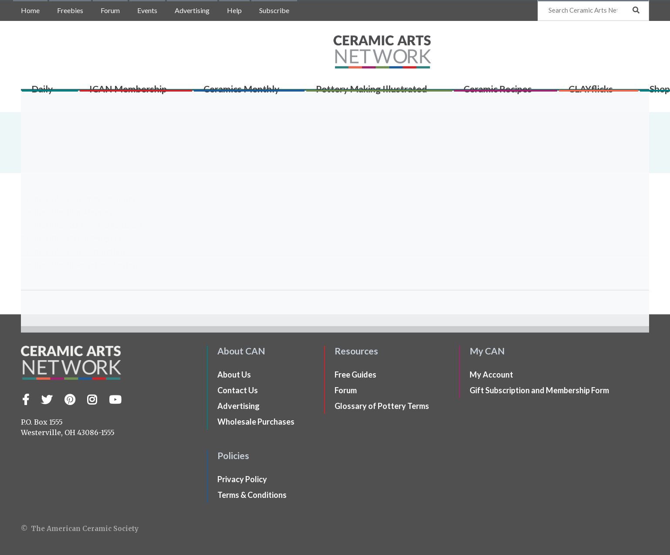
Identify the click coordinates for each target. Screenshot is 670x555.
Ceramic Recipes (475, 92)
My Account (491, 374)
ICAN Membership (126, 92)
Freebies (70, 10)
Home (30, 10)
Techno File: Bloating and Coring (79, 264)
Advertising (192, 10)
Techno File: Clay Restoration (73, 251)
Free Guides (355, 374)
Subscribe (274, 10)
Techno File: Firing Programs (73, 238)
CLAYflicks (561, 92)
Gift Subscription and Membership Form (539, 390)
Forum (110, 10)
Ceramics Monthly (232, 92)
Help (234, 10)
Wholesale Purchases (255, 421)
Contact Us (237, 390)
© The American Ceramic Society (80, 528)
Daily (46, 92)
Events (147, 10)
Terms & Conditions (252, 495)
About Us (234, 374)
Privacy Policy (242, 479)
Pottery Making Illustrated (355, 92)
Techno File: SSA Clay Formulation (81, 225)
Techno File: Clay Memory (67, 212)
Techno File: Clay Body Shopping (79, 199)
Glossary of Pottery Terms (382, 406)
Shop (624, 92)
